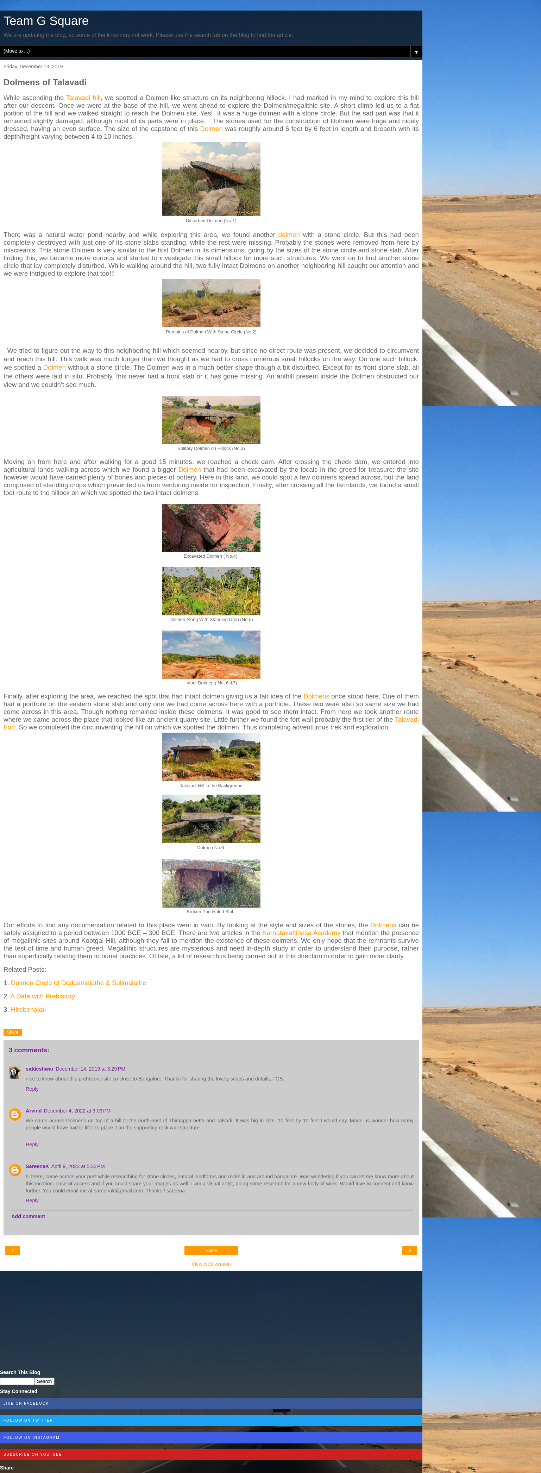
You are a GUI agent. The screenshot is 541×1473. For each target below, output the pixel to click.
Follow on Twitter (213, 1420)
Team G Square (46, 20)
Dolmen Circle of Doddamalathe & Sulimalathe (78, 982)
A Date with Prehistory (43, 996)
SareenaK (37, 1166)
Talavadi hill (83, 97)
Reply (32, 1089)
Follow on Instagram (213, 1438)
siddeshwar (40, 1069)
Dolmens (316, 696)
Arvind (34, 1111)
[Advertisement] (211, 1320)
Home (211, 1250)
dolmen (289, 234)
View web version (211, 1264)
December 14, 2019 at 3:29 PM (90, 1069)
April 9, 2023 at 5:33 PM (78, 1166)
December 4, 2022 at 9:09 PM (77, 1111)
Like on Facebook (213, 1404)
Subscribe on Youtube (213, 1455)
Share (12, 1032)
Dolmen (211, 128)
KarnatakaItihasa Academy (301, 932)
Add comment (28, 1216)
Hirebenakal (28, 1009)
